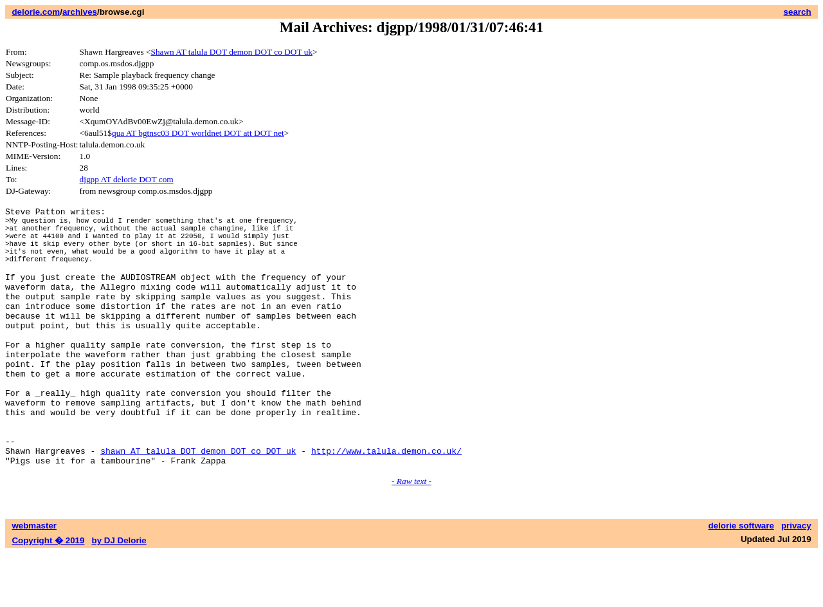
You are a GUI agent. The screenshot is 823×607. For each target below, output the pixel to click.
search (797, 12)
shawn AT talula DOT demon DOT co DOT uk (198, 503)
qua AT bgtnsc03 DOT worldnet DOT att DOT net (198, 133)
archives (79, 12)
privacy (796, 579)
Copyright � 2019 (48, 594)
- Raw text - (411, 535)
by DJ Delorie (119, 594)
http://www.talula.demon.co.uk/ (386, 503)
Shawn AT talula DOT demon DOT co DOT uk (231, 52)
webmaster (34, 579)
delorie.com (36, 12)
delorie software (741, 579)
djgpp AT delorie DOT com (127, 179)
